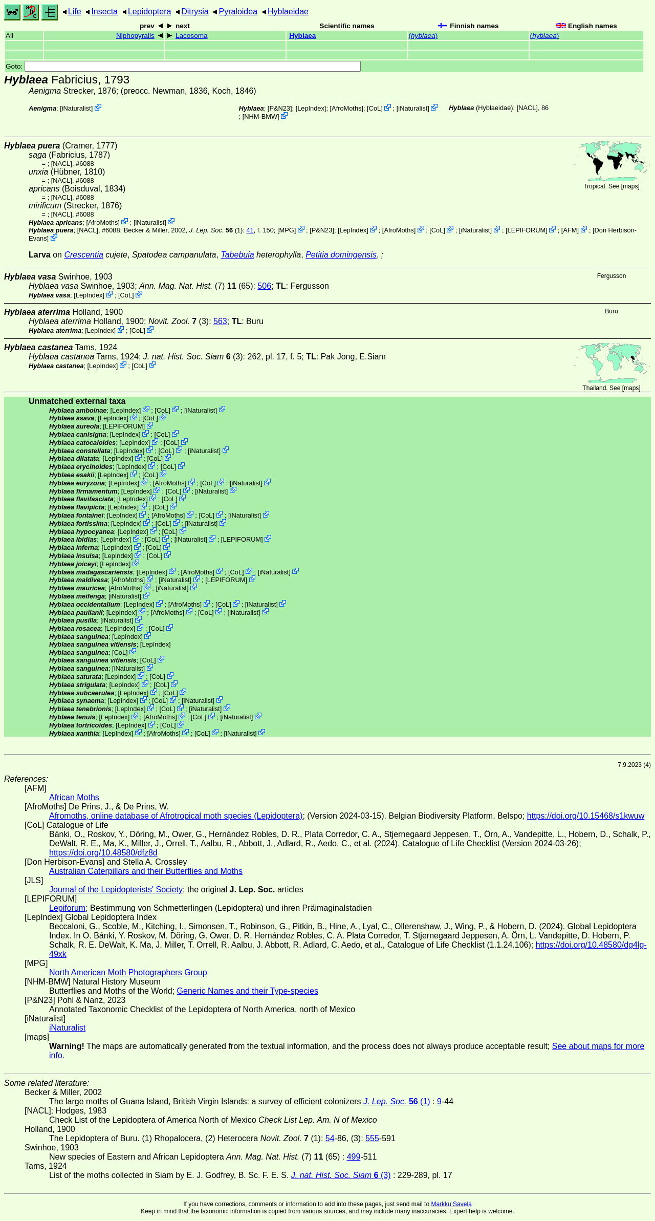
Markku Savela (451, 1204)
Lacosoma (192, 35)
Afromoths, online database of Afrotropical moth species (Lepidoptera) (175, 815)
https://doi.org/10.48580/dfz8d (103, 852)
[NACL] (527, 108)
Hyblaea (302, 35)
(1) (216, 230)
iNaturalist (76, 108)
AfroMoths (346, 108)
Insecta (104, 11)
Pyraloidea (238, 11)
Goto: (183, 66)
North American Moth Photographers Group (128, 972)
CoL (375, 108)
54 (330, 1138)
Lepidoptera (149, 11)
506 (264, 286)
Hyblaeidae (288, 11)
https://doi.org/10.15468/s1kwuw (585, 815)
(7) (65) (196, 286)
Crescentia (83, 254)
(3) (193, 356)
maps (630, 186)
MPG (286, 230)
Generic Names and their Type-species (247, 991)
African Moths (74, 797)
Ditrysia (194, 11)
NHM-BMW (260, 116)
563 (220, 321)
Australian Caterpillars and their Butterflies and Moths (146, 871)
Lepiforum (67, 908)
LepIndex (310, 108)
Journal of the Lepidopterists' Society (116, 889)
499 (354, 1156)
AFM (570, 230)
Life (74, 11)
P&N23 (279, 108)
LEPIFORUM (527, 230)
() (423, 35)
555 (372, 1138)
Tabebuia (237, 254)
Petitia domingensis (341, 254)
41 (249, 230)
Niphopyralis (135, 35)
